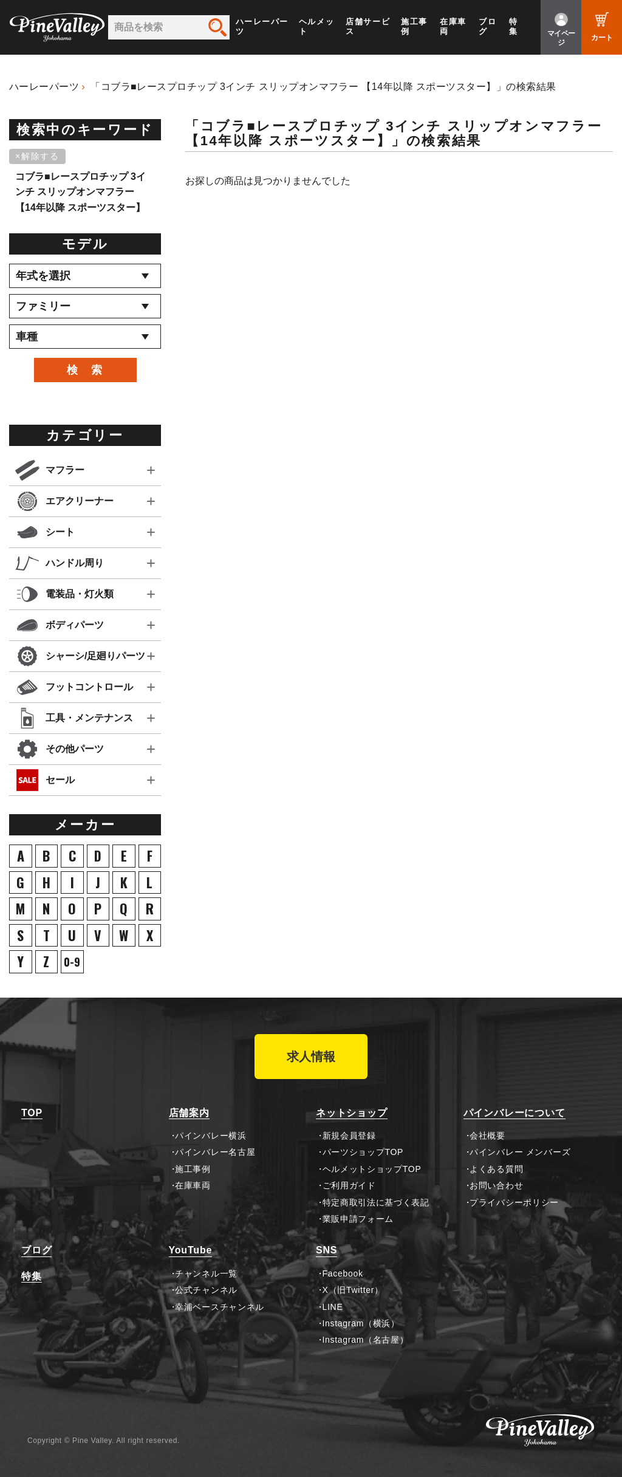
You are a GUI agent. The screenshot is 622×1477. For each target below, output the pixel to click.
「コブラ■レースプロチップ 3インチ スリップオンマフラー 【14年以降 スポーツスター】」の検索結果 (323, 86)
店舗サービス (368, 26)
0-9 (72, 962)
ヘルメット (316, 26)
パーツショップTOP (363, 1152)
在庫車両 (453, 26)
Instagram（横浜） (361, 1323)
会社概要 (487, 1135)
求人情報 (311, 1056)
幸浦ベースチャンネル (219, 1307)
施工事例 (414, 26)
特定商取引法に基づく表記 (376, 1202)
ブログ (487, 26)
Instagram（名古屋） (366, 1340)
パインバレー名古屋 (215, 1152)
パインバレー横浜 (211, 1135)
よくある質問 (496, 1169)
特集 (513, 26)
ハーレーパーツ (262, 26)
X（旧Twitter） (353, 1290)
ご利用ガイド (349, 1185)
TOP (32, 1113)
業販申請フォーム (358, 1219)
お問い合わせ (496, 1185)
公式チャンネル (206, 1290)
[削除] (39, 157)
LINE (333, 1307)
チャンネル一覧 (206, 1273)
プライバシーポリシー (514, 1202)
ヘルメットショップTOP (372, 1169)
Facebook (343, 1273)
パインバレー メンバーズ (520, 1152)
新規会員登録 (349, 1135)
